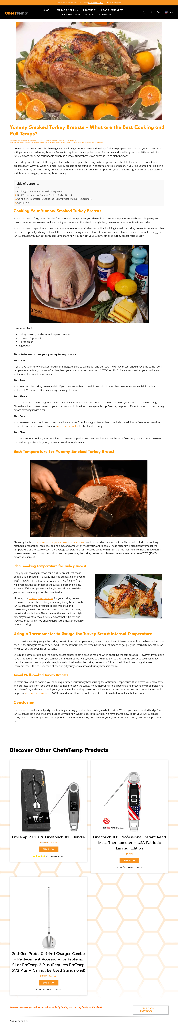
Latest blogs (62, 138)
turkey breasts (76, 140)
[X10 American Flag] (130, 798)
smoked (68, 140)
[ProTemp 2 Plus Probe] (49, 915)
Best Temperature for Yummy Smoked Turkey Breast (44, 192)
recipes (54, 138)
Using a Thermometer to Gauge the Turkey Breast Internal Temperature (54, 196)
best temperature (19, 140)
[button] (144, 12)
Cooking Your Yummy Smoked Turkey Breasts (41, 189)
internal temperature (51, 140)
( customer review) (55, 854)
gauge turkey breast (37, 140)
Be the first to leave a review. (129, 865)
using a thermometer (88, 140)
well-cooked (99, 140)
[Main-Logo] (16, 13)
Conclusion (23, 200)
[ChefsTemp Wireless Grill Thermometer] (49, 798)
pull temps (61, 140)
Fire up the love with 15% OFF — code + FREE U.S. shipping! (89, 3)
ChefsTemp (16, 138)
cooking (27, 140)
